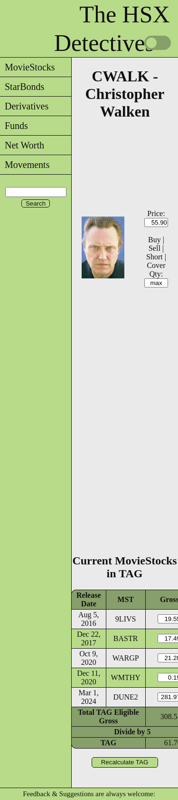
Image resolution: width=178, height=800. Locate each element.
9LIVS (125, 619)
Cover (156, 265)
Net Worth (22, 145)
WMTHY (126, 677)
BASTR (125, 638)
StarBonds (22, 86)
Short (154, 257)
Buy (154, 240)
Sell (154, 248)
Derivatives (24, 106)
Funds (14, 125)
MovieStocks (27, 67)
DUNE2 (125, 697)
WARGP (125, 658)
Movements (24, 164)
